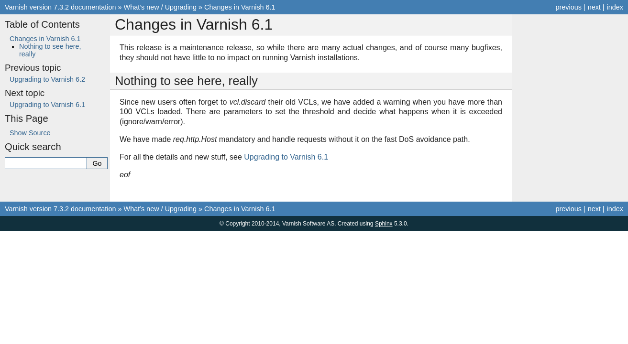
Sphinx (384, 223)
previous (568, 7)
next (594, 7)
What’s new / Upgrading (160, 7)
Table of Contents (42, 24)
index (615, 7)
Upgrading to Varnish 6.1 (47, 104)
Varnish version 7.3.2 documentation (60, 7)
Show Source (30, 133)
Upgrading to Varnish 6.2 (47, 79)
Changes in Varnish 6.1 (239, 7)
